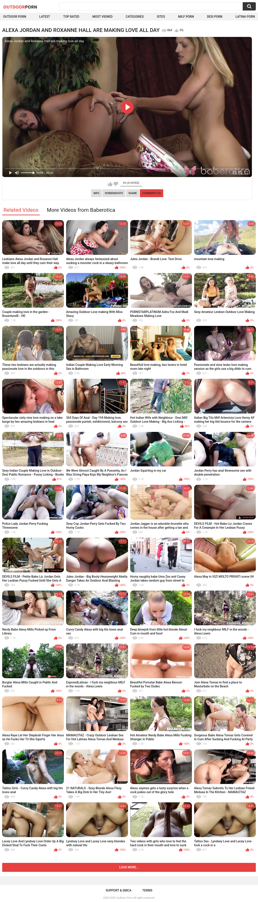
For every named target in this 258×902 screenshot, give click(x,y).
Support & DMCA (118, 890)
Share (132, 193)
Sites (161, 16)
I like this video (110, 184)
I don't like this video (116, 184)
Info (96, 193)
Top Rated (71, 16)
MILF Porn (186, 16)
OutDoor (20, 7)
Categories (135, 16)
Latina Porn (245, 16)
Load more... (129, 867)
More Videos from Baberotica (81, 210)
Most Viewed (102, 16)
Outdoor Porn (14, 16)
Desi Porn (214, 16)
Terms (147, 890)
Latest (44, 16)
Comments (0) (151, 193)
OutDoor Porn (124, 897)
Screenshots (114, 193)
